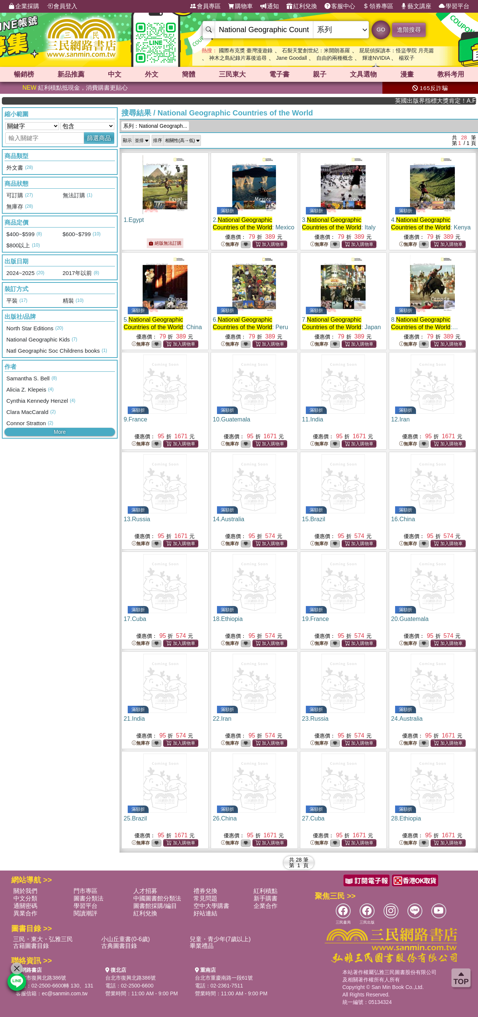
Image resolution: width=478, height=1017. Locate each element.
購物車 (240, 6)
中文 (114, 74)
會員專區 (205, 6)
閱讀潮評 (85, 913)
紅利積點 (265, 891)
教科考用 (450, 74)
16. (403, 519)
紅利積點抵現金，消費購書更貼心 (75, 87)
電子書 (279, 74)
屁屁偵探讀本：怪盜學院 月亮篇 (396, 50)
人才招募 (145, 891)
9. (135, 419)
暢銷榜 (24, 74)
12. (400, 419)
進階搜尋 (409, 30)
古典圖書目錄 (119, 946)
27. (313, 818)
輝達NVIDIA (376, 58)
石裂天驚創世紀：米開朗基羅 (316, 50)
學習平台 (454, 6)
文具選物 (363, 74)
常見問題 (205, 898)
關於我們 (25, 891)
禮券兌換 (205, 891)
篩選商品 (99, 138)
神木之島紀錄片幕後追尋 (238, 58)
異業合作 (25, 913)
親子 (319, 74)
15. (313, 519)
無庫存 (230, 244)
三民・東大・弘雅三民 (43, 939)
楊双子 (407, 58)
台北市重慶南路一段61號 (224, 978)
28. (406, 818)
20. (410, 619)
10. (232, 419)
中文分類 (25, 898)
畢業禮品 (202, 946)
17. (135, 619)
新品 (71, 74)
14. (229, 519)
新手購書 (265, 898)
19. (315, 619)
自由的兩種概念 (334, 58)
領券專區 (378, 6)
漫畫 (407, 74)
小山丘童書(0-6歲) (125, 939)
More (60, 432)
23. (315, 718)
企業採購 (24, 6)
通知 (269, 6)
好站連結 (205, 913)
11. (312, 419)
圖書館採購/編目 (155, 906)
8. (424, 327)
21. (134, 718)
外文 (151, 74)
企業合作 (265, 906)
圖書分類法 (88, 898)
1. (134, 220)
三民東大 (232, 74)
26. (225, 818)
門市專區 (85, 891)
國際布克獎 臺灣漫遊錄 (246, 50)
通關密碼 (25, 906)
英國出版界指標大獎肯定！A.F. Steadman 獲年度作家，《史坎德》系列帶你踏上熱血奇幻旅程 (447, 101)
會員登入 (62, 6)
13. (137, 519)
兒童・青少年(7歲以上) (220, 939)
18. (228, 619)
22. (222, 718)
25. (135, 818)
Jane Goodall (291, 58)
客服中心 (340, 6)
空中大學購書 (211, 906)
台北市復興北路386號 (41, 978)
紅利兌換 (301, 6)
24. (407, 718)
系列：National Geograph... (155, 126)
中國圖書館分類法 (157, 898)
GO (380, 29)
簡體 (188, 74)
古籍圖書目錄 (31, 946)
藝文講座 (416, 6)
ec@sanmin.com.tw (64, 993)
